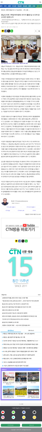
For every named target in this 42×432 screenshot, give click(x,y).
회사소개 (31, 425)
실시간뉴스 (11, 330)
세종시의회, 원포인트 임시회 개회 (10, 310)
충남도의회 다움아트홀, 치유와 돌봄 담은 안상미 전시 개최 (16, 307)
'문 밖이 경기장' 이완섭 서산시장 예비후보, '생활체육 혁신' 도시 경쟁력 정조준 (21, 341)
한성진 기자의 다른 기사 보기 (33, 214)
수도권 (14, 6)
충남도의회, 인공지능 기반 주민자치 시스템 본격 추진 (15, 304)
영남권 (20, 6)
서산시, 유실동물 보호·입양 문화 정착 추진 (14, 362)
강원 (34, 6)
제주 (29, 6)
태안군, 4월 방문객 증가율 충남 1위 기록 (13, 337)
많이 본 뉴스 (31, 330)
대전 (5, 6)
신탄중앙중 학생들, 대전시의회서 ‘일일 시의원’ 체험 (15, 298)
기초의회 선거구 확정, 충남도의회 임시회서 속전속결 (15, 319)
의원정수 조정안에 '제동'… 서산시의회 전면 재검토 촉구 (16, 325)
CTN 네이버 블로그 (30, 207)
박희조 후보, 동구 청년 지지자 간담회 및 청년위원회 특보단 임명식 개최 (21, 344)
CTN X (34, 210)
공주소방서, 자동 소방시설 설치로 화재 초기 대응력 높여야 (18, 355)
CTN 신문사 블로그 (11, 207)
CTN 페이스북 (21, 210)
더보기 (39, 294)
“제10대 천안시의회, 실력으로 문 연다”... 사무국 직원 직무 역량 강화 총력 (20, 301)
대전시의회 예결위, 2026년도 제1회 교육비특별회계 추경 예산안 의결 (19, 316)
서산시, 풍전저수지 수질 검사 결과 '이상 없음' (15, 366)
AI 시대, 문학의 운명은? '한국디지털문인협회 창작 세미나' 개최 (19, 351)
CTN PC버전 (10, 425)
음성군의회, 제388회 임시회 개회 (10, 322)
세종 (9, 6)
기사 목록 (21, 404)
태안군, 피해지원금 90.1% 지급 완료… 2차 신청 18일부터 (18, 334)
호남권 (25, 6)
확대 (38, 37)
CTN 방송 (8, 210)
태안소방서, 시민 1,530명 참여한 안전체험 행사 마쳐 (16, 358)
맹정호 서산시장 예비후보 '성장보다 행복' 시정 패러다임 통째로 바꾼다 (21, 348)
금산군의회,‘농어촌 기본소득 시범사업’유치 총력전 (14, 313)
